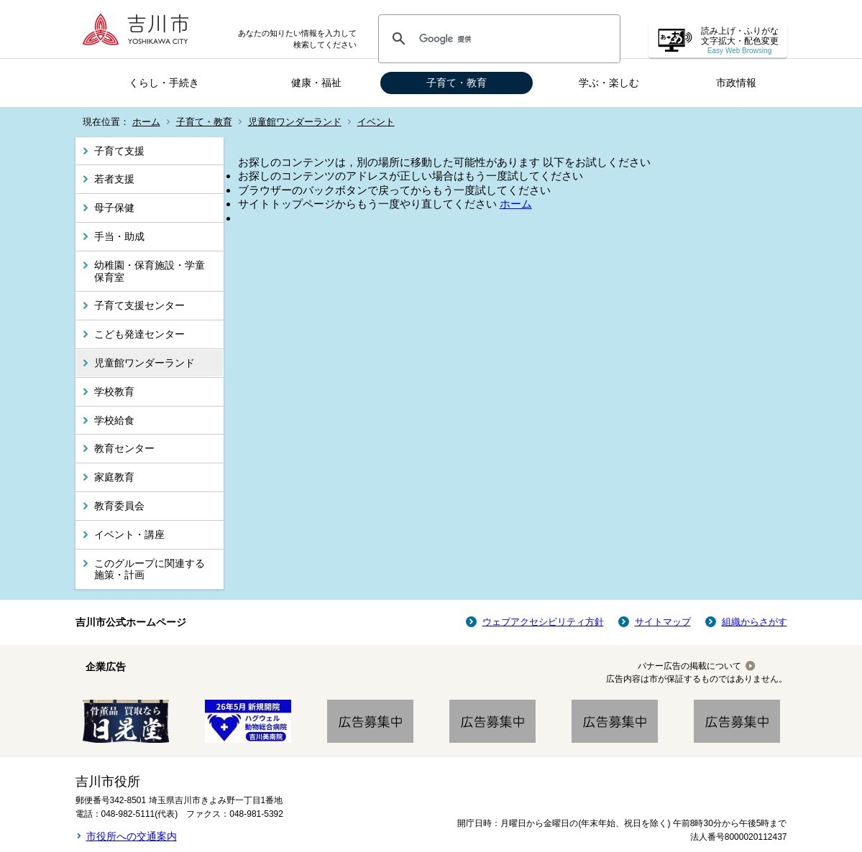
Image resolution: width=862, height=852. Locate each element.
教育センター (124, 448)
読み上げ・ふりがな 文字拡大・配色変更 (739, 40)
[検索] (497, 38)
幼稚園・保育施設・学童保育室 (149, 271)
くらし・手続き (164, 82)
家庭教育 (114, 477)
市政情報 (736, 82)
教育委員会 (119, 505)
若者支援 (114, 179)
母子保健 (114, 207)
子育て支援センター (139, 305)
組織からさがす (754, 621)
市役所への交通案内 (131, 836)
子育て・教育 (456, 82)
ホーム (146, 121)
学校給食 (114, 420)
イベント (376, 121)
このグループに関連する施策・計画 (149, 569)
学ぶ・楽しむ (609, 82)
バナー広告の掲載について (689, 666)
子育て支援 (119, 151)
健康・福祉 (316, 82)
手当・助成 (119, 236)
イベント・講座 (129, 534)
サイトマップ (663, 621)
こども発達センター (139, 334)
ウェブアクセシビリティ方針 (543, 621)
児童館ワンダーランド (294, 121)
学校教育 (114, 391)
